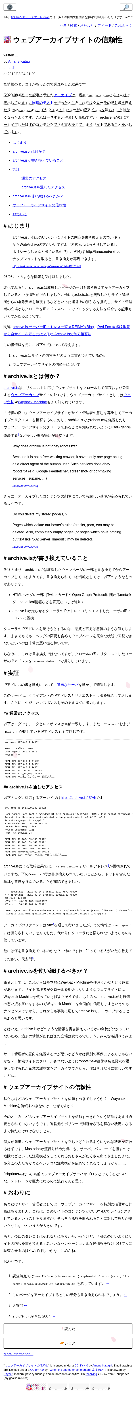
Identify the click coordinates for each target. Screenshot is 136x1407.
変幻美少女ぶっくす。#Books (30, 17)
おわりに (20, 213)
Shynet (8, 1387)
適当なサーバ (67, 683)
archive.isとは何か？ (29, 150)
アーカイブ (63, 95)
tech (11, 68)
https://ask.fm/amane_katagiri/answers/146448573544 (47, 265)
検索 (73, 25)
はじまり (20, 141)
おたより (87, 25)
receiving (91, 1387)
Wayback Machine (32, 401)
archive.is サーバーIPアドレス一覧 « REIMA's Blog (53, 326)
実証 (16, 168)
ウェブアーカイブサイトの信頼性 (39, 204)
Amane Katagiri (102, 1378)
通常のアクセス (33, 177)
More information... (18, 1367)
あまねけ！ (99, 1382)
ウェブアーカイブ (25, 394)
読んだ (67, 1342)
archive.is (11, 387)
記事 (63, 25)
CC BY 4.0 (81, 1378)
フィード (104, 25)
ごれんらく (123, 25)
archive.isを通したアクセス (43, 186)
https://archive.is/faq (25, 485)
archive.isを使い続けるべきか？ (38, 195)
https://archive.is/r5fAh (78, 801)
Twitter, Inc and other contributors (69, 1382)
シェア (67, 1356)
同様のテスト (43, 102)
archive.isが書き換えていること (38, 159)
